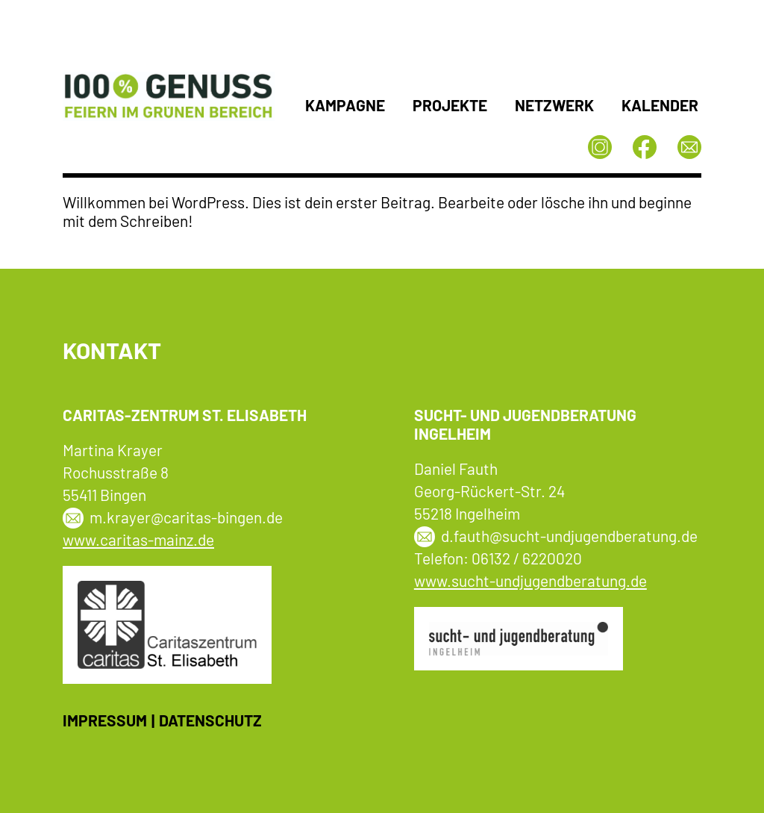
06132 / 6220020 (527, 558)
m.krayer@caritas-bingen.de (186, 517)
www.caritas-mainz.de (138, 539)
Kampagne (345, 105)
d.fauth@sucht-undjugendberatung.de (569, 535)
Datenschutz (210, 720)
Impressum (105, 720)
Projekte (450, 105)
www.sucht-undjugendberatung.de (530, 580)
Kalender (659, 105)
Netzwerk (554, 105)
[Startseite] (169, 116)
